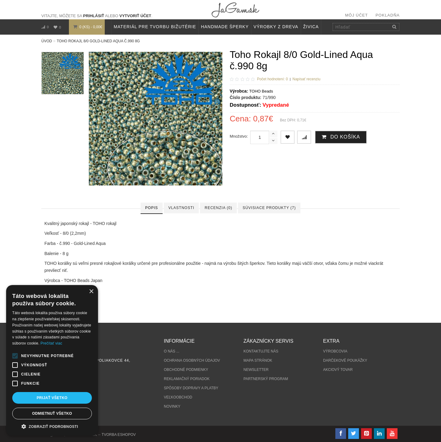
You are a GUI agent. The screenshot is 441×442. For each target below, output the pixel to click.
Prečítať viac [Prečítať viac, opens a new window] (51, 343)
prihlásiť (93, 15)
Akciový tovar (338, 370)
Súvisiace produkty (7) (269, 208)
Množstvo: (239, 136)
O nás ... (171, 351)
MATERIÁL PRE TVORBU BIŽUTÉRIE (155, 26)
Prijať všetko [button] (52, 398)
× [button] (91, 291)
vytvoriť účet (135, 15)
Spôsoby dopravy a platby (191, 388)
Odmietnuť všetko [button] (52, 413)
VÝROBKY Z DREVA (276, 26)
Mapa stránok (257, 360)
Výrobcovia (335, 351)
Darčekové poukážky (345, 360)
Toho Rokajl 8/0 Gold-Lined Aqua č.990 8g (98, 41)
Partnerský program (265, 379)
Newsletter (256, 370)
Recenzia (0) (218, 208)
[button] (52, 426)
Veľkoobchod (178, 397)
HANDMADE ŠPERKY (225, 26)
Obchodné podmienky (186, 370)
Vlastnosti (181, 208)
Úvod (46, 41)
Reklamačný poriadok (186, 379)
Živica (311, 26)
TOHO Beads (261, 91)
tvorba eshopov (119, 434)
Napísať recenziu (306, 79)
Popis (151, 208)
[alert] (52, 360)
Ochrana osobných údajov (192, 360)
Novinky (172, 406)
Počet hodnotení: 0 (272, 79)
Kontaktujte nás (260, 351)
